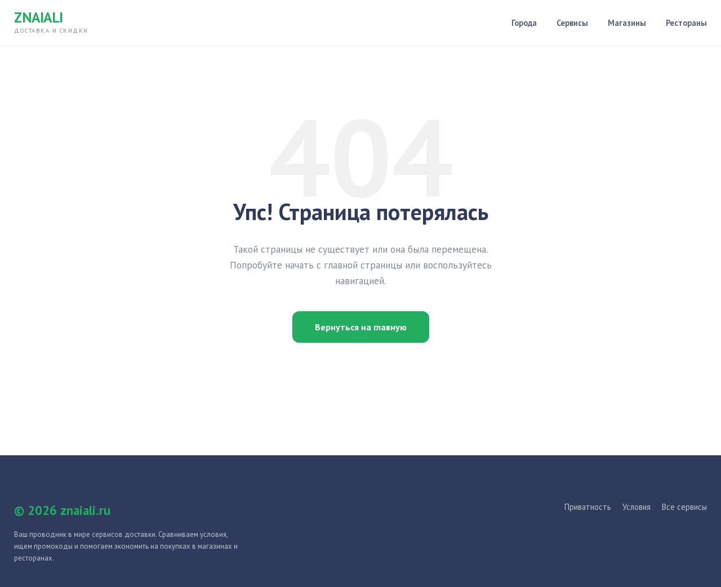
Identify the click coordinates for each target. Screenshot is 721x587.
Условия (636, 506)
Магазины (627, 22)
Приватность (587, 506)
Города (524, 22)
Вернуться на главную (361, 327)
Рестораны (686, 22)
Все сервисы (684, 506)
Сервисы (572, 22)
